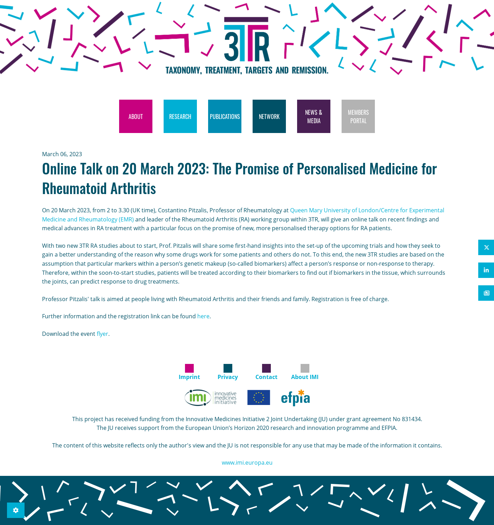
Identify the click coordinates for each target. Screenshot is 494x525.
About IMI (304, 377)
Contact (266, 377)
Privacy (228, 377)
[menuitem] (135, 116)
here (203, 316)
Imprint (189, 377)
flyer (102, 334)
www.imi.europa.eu (247, 462)
